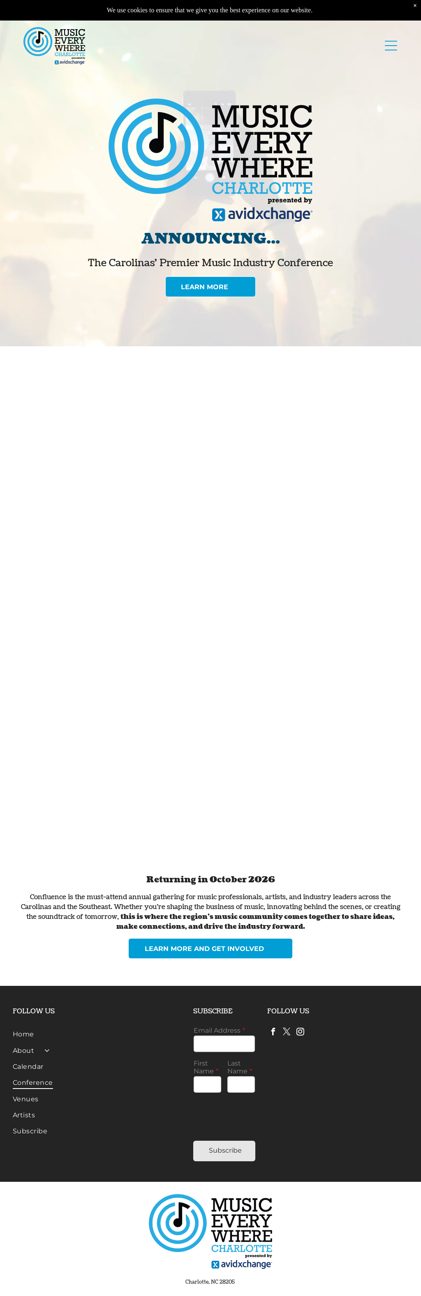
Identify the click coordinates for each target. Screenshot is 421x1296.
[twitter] (286, 1033)
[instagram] (300, 1033)
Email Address (217, 1030)
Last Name (237, 1067)
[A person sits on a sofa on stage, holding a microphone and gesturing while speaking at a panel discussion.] (304, 574)
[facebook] (273, 1033)
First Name (204, 1067)
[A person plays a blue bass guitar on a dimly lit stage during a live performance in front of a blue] (117, 574)
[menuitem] (97, 1034)
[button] (391, 45)
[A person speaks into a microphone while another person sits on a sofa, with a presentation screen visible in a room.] (117, 443)
